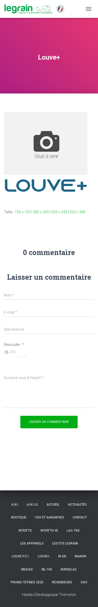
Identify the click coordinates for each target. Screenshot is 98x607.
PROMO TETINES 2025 (27, 582)
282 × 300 (41, 212)
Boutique (18, 517)
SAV (84, 582)
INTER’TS (25, 530)
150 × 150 (23, 212)
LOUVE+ (44, 556)
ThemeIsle (67, 595)
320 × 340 (77, 212)
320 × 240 (59, 212)
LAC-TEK (73, 530)
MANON (80, 556)
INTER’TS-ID (49, 530)
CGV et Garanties (49, 517)
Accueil (53, 504)
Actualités (77, 504)
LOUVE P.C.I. (20, 556)
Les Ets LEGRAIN (65, 543)
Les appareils (32, 543)
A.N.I (14, 504)
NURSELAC (69, 569)
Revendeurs (62, 582)
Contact (80, 517)
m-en (62, 556)
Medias (27, 569)
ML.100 (47, 569)
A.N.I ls (32, 504)
